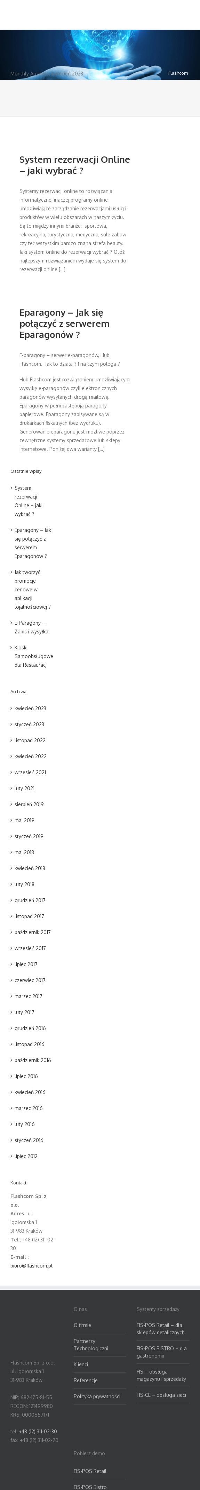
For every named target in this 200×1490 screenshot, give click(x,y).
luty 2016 (25, 1124)
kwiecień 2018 (30, 868)
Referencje (86, 1380)
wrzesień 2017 (30, 948)
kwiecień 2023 (30, 708)
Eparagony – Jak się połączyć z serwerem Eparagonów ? (64, 323)
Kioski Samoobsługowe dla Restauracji (34, 656)
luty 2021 (24, 788)
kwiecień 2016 (30, 1092)
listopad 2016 (30, 1044)
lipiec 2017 (26, 964)
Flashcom (178, 73)
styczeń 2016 (29, 1140)
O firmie (82, 1325)
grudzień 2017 (30, 900)
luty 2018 (24, 884)
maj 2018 (24, 852)
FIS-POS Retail (90, 1471)
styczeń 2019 (29, 836)
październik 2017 (33, 932)
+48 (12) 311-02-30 (38, 1431)
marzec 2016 (29, 1108)
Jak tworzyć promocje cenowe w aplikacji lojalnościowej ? (33, 589)
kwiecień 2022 (31, 756)
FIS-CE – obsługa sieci (161, 1395)
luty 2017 (24, 1012)
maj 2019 (24, 820)
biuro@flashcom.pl (31, 1266)
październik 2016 (33, 1060)
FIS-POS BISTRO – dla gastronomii (162, 1352)
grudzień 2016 (30, 1028)
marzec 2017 (28, 996)
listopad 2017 (29, 916)
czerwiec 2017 (30, 980)
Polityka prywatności (97, 1396)
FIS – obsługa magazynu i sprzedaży (161, 1375)
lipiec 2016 (26, 1076)
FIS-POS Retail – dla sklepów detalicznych (161, 1328)
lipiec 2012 (26, 1156)
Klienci (81, 1364)
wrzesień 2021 (30, 772)
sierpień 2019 (29, 804)
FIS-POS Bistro (90, 1487)
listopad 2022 (30, 740)
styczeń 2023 (29, 724)
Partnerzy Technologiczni (91, 1344)
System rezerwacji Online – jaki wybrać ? (74, 164)
